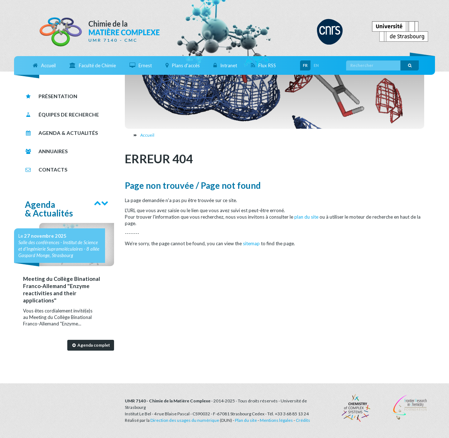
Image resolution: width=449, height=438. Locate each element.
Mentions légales (276, 420)
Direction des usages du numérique (184, 420)
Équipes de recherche (62, 114)
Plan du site (246, 420)
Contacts (46, 169)
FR (305, 65)
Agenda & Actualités (61, 133)
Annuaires (46, 151)
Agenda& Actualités (49, 208)
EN (316, 65)
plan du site (306, 217)
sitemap (251, 243)
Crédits (303, 420)
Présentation (51, 96)
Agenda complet (90, 345)
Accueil (147, 135)
